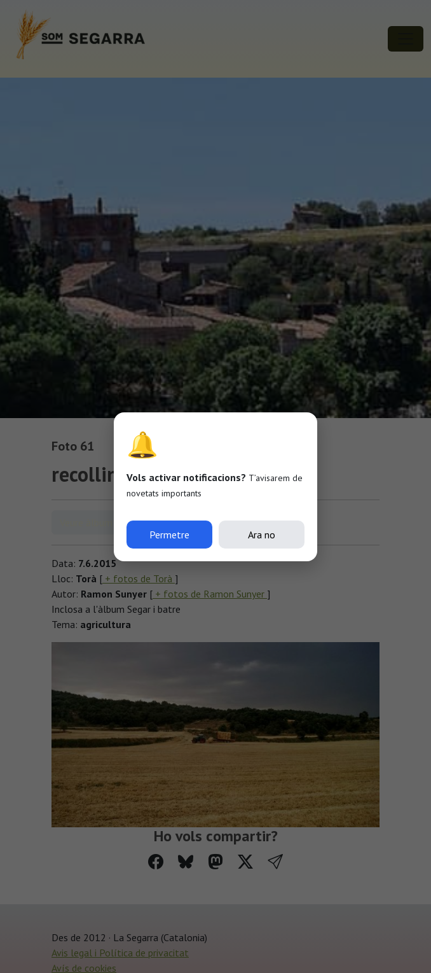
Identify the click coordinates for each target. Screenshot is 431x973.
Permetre (169, 534)
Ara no (261, 534)
